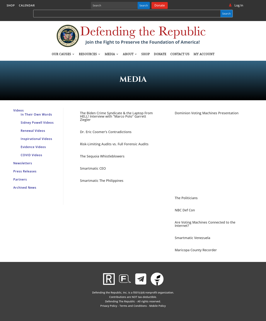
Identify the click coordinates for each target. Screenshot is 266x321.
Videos (18, 110)
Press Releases (25, 171)
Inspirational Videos (36, 139)
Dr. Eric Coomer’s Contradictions (106, 132)
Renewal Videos (33, 131)
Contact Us (180, 54)
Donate (159, 5)
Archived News (24, 188)
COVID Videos (31, 155)
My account (204, 54)
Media (110, 54)
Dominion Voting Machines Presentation (206, 113)
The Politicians (186, 198)
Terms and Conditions (133, 306)
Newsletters (22, 163)
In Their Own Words (36, 114)
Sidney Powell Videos (37, 123)
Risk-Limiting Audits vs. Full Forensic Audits (114, 144)
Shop (11, 5)
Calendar (27, 5)
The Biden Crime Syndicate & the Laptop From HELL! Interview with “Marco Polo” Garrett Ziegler (116, 116)
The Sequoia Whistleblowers (102, 156)
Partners (20, 179)
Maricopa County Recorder (196, 250)
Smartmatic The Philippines (101, 180)
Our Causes (61, 54)
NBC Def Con (185, 210)
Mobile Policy (157, 306)
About (128, 54)
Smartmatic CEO (93, 168)
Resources (88, 54)
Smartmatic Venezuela (192, 238)
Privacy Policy (108, 306)
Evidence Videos (33, 147)
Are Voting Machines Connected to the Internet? (205, 224)
